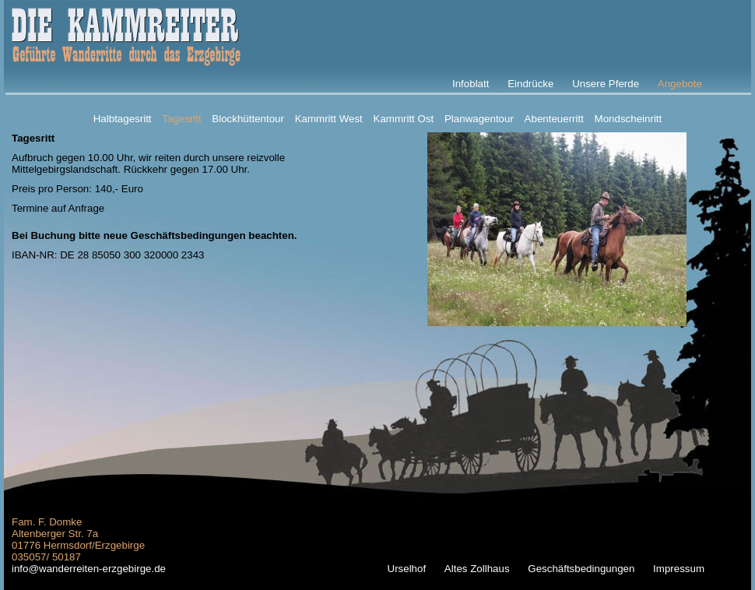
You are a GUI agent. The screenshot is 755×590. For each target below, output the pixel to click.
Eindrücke (530, 84)
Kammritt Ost (404, 119)
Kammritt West (329, 119)
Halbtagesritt (122, 119)
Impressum (678, 568)
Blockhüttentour (248, 119)
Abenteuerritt (554, 119)
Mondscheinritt (628, 119)
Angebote (680, 84)
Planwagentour (479, 119)
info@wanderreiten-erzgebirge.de (89, 568)
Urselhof (407, 568)
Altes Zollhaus (477, 568)
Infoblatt (470, 84)
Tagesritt (181, 119)
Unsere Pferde (605, 84)
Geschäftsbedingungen (581, 568)
